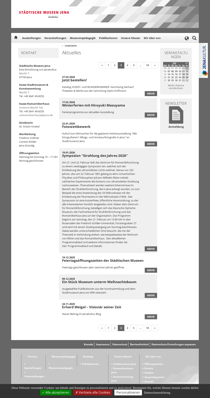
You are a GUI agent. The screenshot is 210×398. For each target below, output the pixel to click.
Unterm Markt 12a (31, 107)
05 (187, 68)
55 (147, 65)
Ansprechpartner (155, 377)
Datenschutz (119, 344)
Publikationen (108, 38)
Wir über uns (152, 38)
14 (169, 74)
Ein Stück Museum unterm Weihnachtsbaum (99, 282)
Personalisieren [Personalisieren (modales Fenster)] (128, 392)
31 (180, 80)
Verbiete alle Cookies (92, 392)
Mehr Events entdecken (176, 87)
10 (180, 71)
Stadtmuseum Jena (124, 364)
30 (176, 80)
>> (186, 63)
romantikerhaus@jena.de (36, 115)
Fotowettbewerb (76, 126)
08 (172, 71)
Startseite (71, 45)
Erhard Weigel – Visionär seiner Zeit (91, 307)
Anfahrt (149, 372)
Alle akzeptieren (55, 392)
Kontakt (88, 344)
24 (180, 77)
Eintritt (149, 368)
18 (183, 74)
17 (180, 74)
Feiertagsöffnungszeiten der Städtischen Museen (103, 260)
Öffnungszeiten (154, 364)
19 (187, 74)
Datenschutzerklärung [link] (157, 392)
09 (176, 71)
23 (176, 77)
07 (169, 71)
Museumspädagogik (83, 38)
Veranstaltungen (55, 38)
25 (183, 77)
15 (172, 74)
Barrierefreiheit (139, 344)
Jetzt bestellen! (74, 80)
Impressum (103, 344)
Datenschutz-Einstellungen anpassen (174, 344)
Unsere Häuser (130, 38)
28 (169, 80)
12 (187, 71)
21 (169, 77)
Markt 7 (24, 73)
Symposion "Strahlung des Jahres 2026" (95, 155)
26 (187, 77)
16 (176, 74)
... (140, 65)
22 (172, 77)
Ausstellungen (31, 38)
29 (172, 80)
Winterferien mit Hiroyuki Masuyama (93, 105)
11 (183, 71)
